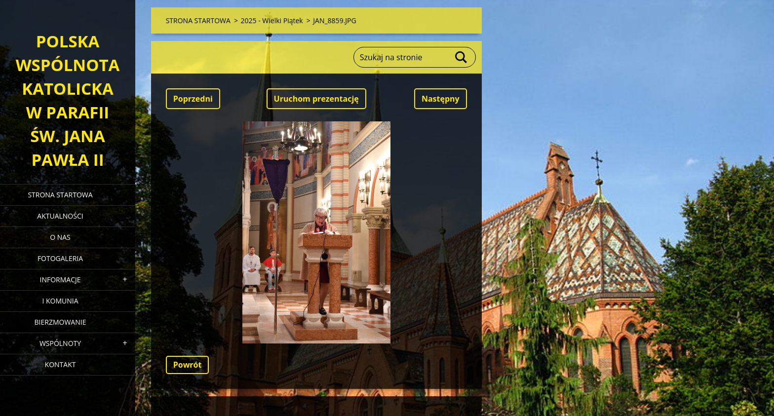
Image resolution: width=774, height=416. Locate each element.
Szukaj (461, 57)
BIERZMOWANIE (60, 322)
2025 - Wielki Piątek (272, 20)
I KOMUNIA (60, 300)
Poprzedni (193, 98)
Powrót (187, 364)
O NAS (60, 237)
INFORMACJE (59, 279)
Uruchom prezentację (316, 98)
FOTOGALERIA (60, 258)
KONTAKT (60, 364)
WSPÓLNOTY (60, 343)
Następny (441, 98)
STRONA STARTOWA (60, 194)
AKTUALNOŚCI (60, 216)
